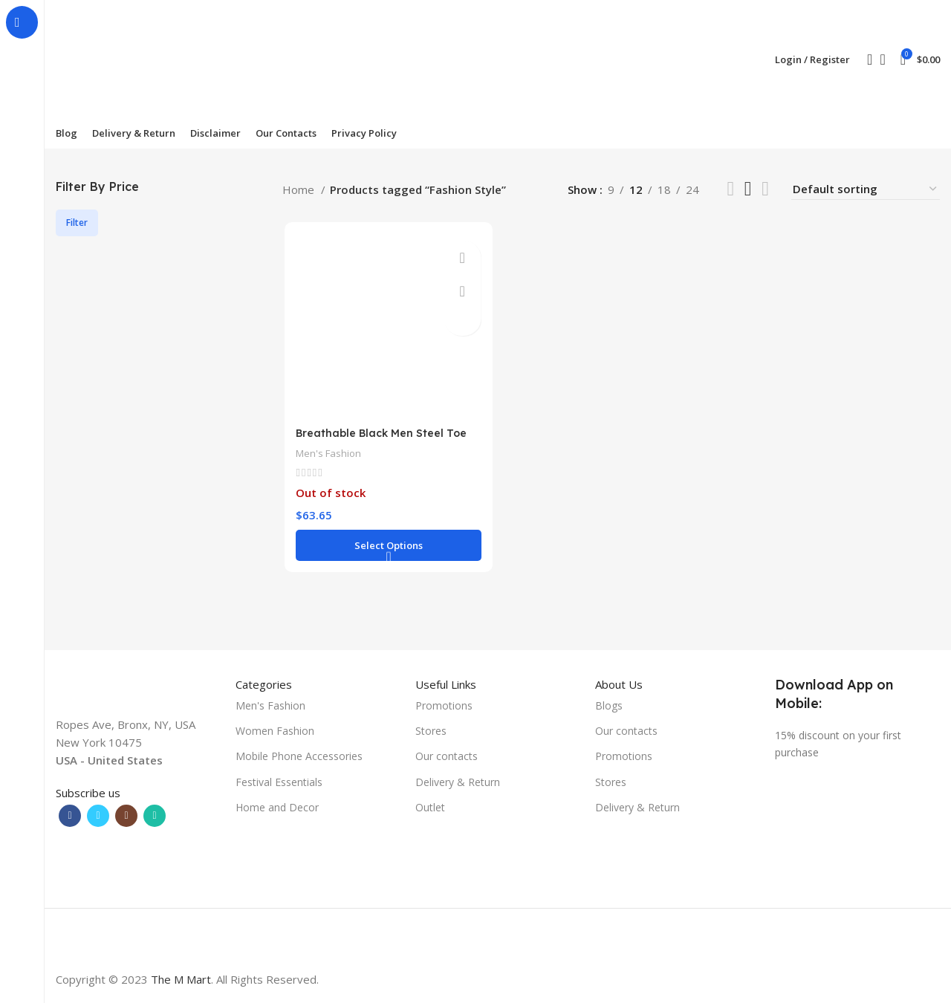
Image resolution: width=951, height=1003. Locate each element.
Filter (77, 222)
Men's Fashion (328, 454)
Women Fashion (275, 731)
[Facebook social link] (70, 816)
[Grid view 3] (748, 189)
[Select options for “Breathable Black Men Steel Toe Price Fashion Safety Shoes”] (387, 546)
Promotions (444, 705)
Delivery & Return (457, 782)
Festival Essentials (279, 782)
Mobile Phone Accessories (299, 756)
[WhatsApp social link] (154, 816)
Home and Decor (277, 807)
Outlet (430, 807)
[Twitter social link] (98, 816)
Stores (431, 731)
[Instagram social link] (126, 816)
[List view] (730, 189)
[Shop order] (865, 189)
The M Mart (181, 979)
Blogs (609, 705)
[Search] (864, 59)
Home (299, 189)
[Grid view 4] (765, 189)
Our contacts (446, 756)
